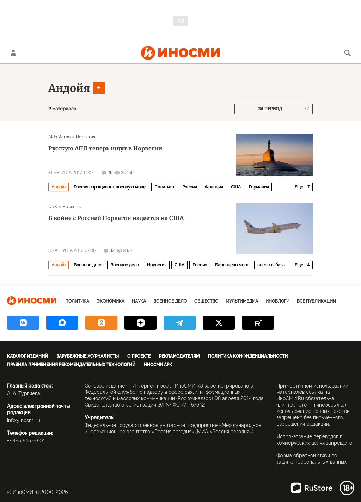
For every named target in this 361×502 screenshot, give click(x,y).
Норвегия (85, 137)
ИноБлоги (277, 301)
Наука (139, 301)
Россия (189, 187)
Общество (206, 301)
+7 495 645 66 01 (26, 441)
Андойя (69, 88)
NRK (52, 206)
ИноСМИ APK (158, 364)
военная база (271, 264)
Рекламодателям (179, 356)
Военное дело (88, 264)
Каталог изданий (27, 356)
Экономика (110, 301)
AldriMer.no (59, 137)
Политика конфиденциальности (248, 356)
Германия (259, 187)
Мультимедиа (242, 301)
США (236, 187)
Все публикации (316, 301)
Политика (164, 187)
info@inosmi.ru (23, 420)
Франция (214, 187)
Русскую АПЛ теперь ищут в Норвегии (105, 148)
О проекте (139, 356)
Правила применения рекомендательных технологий (71, 364)
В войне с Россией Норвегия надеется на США (116, 218)
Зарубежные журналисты (87, 356)
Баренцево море (232, 264)
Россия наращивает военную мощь (110, 187)
